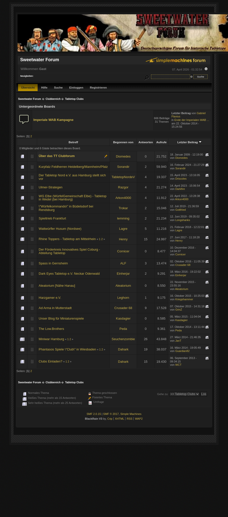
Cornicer (123, 251)
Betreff (73, 142)
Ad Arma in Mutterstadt (55, 308)
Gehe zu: (163, 394)
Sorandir (123, 167)
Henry (123, 239)
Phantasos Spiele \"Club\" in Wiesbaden (67, 349)
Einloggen (76, 87)
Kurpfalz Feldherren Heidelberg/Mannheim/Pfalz (73, 167)
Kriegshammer (184, 299)
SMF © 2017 (111, 413)
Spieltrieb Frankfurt (52, 218)
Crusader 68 (182, 264)
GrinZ (178, 309)
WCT (178, 364)
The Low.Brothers (51, 329)
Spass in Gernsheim (53, 263)
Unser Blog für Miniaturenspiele (61, 318)
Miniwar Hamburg (51, 339)
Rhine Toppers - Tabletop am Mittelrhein (67, 239)
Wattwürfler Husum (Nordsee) (60, 229)
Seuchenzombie (123, 339)
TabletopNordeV (123, 177)
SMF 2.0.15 (94, 413)
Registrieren (98, 87)
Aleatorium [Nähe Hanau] (57, 285)
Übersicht (28, 87)
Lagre (123, 229)
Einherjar (123, 273)
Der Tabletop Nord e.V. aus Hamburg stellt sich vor (72, 177)
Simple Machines (130, 413)
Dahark (123, 349)
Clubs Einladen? (50, 361)
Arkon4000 (123, 198)
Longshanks (182, 219)
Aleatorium (123, 285)
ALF (123, 263)
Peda (123, 329)
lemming (123, 218)
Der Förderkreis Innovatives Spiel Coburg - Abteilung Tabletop (69, 251)
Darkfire (180, 188)
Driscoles (181, 178)
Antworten (145, 142)
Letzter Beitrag (189, 142)
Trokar (123, 208)
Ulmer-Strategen (50, 187)
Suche (58, 87)
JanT (178, 340)
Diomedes (123, 156)
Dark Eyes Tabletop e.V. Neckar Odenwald (69, 273)
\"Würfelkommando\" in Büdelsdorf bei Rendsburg (66, 208)
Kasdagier (123, 318)
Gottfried (180, 209)
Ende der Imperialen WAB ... (191, 119)
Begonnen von (123, 142)
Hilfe (44, 87)
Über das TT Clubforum (56, 156)
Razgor (123, 187)
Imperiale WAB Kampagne (53, 120)
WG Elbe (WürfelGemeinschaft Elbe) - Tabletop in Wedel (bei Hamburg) (72, 197)
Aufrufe (161, 142)
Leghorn (123, 298)
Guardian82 (182, 350)
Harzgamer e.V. (50, 298)
